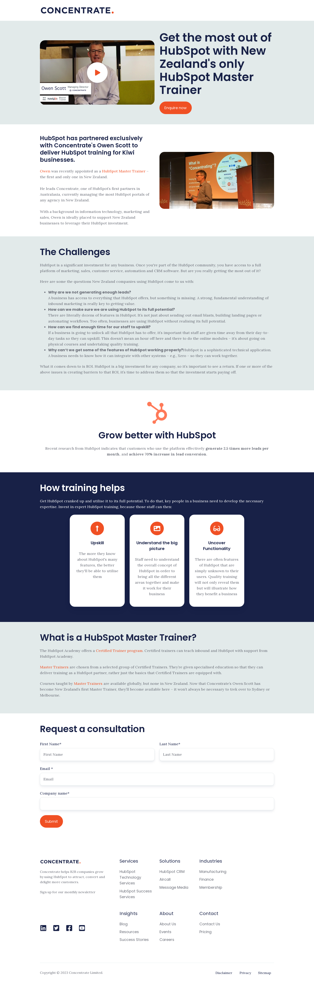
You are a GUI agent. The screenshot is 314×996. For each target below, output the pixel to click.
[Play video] (97, 72)
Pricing (205, 931)
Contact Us (209, 924)
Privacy (245, 973)
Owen (45, 171)
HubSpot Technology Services (130, 877)
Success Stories (134, 939)
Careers (166, 939)
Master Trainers (54, 667)
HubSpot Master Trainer (123, 171)
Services (129, 861)
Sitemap (264, 973)
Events (165, 931)
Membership (210, 887)
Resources (129, 931)
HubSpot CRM (172, 871)
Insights (128, 913)
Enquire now (175, 107)
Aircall (165, 879)
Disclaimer (223, 973)
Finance (206, 879)
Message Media (173, 887)
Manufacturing (212, 871)
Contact (208, 913)
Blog (124, 924)
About (166, 913)
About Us (167, 924)
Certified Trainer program (119, 650)
